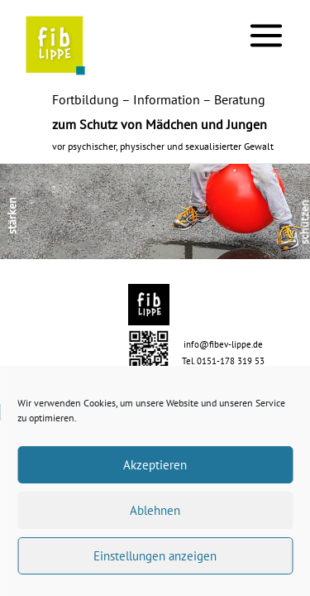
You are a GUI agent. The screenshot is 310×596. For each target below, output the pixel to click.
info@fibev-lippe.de (223, 344)
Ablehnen (155, 510)
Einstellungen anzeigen (155, 556)
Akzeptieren (155, 465)
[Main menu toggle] (266, 35)
